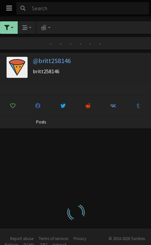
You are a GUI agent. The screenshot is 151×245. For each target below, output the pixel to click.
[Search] (89, 8)
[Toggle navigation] (9, 8)
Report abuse (21, 238)
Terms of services (53, 238)
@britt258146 (52, 60)
